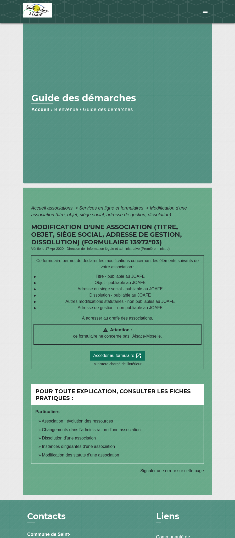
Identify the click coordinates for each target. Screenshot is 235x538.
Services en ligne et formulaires (111, 208)
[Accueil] (56, 11)
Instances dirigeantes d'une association (78, 446)
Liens (167, 516)
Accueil (40, 109)
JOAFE (138, 276)
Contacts (46, 516)
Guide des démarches (108, 109)
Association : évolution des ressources (77, 421)
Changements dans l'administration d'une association (91, 429)
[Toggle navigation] (205, 11)
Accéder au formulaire (117, 356)
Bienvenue (66, 109)
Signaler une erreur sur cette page (172, 470)
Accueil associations (52, 208)
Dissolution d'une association (69, 438)
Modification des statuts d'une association (80, 455)
